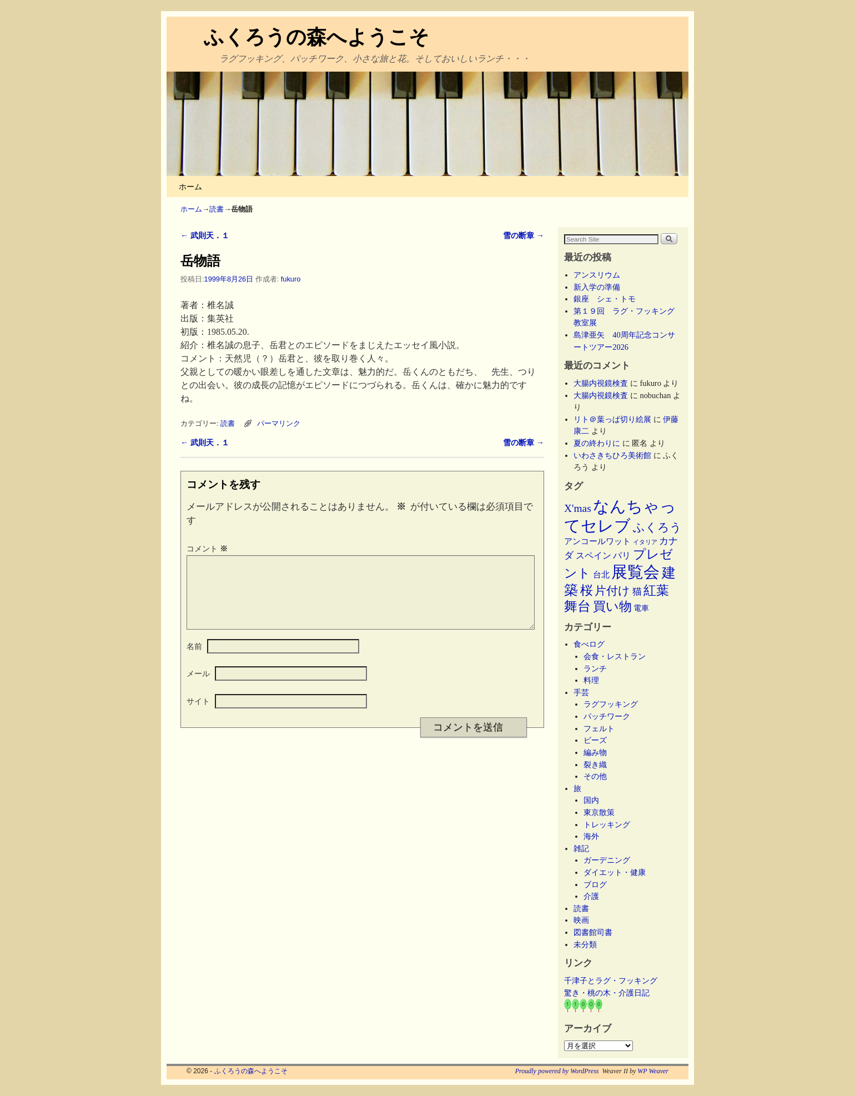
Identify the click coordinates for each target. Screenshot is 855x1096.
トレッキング (607, 824)
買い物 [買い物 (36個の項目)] (612, 606)
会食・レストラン (615, 656)
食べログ (589, 644)
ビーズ (595, 740)
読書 (216, 209)
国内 (591, 800)
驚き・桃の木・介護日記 (607, 992)
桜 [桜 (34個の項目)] (586, 590)
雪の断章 (523, 235)
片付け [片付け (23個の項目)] (612, 590)
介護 (591, 896)
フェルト (599, 728)
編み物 (595, 752)
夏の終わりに (597, 443)
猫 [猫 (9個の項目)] (637, 591)
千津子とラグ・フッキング (610, 980)
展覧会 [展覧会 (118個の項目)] (635, 572)
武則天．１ (204, 235)
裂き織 (595, 764)
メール (198, 686)
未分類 (585, 944)
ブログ (595, 884)
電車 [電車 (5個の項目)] (641, 608)
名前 (194, 659)
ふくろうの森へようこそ (316, 37)
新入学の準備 (597, 287)
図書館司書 (593, 932)
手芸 (581, 692)
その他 (595, 776)
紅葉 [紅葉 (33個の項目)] (656, 590)
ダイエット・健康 (615, 872)
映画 (581, 920)
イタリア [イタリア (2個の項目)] (645, 542)
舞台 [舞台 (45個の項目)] (577, 606)
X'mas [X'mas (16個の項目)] (577, 508)
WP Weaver (652, 1071)
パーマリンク (278, 423)
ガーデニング (607, 860)
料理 (591, 680)
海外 (591, 836)
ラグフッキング (611, 704)
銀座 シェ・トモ (605, 298)
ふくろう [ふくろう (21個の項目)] (657, 527)
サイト (198, 714)
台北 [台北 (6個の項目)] (601, 574)
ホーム (190, 186)
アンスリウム (597, 274)
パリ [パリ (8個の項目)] (622, 555)
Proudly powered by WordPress (557, 1071)
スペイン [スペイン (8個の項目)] (593, 555)
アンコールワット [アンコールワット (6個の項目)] (597, 541)
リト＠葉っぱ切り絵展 (612, 419)
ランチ (595, 668)
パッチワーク (611, 716)
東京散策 (603, 812)
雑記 (581, 848)
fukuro (290, 279)
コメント (208, 548)
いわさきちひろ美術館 (612, 455)
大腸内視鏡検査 (601, 383)
